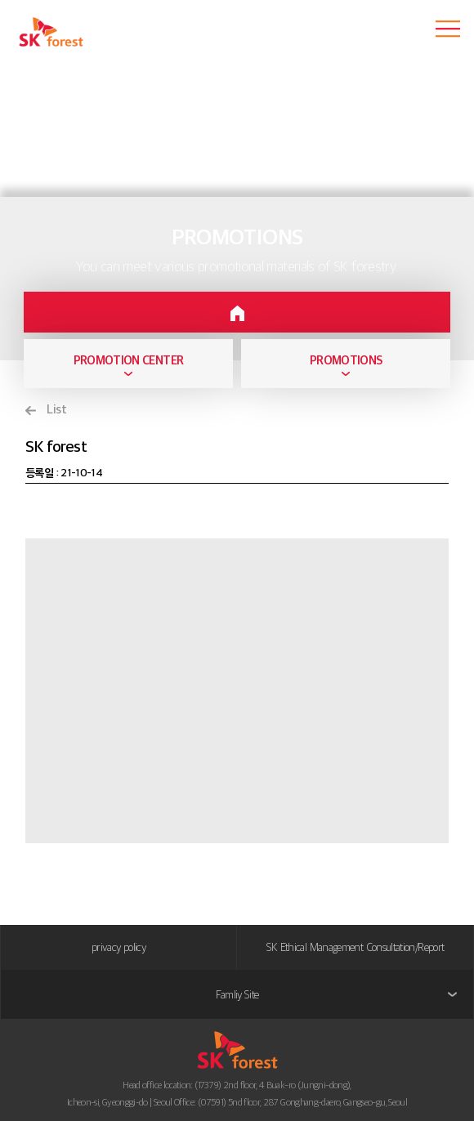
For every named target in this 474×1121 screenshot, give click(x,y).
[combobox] (128, 363)
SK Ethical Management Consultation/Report (355, 947)
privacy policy (118, 947)
